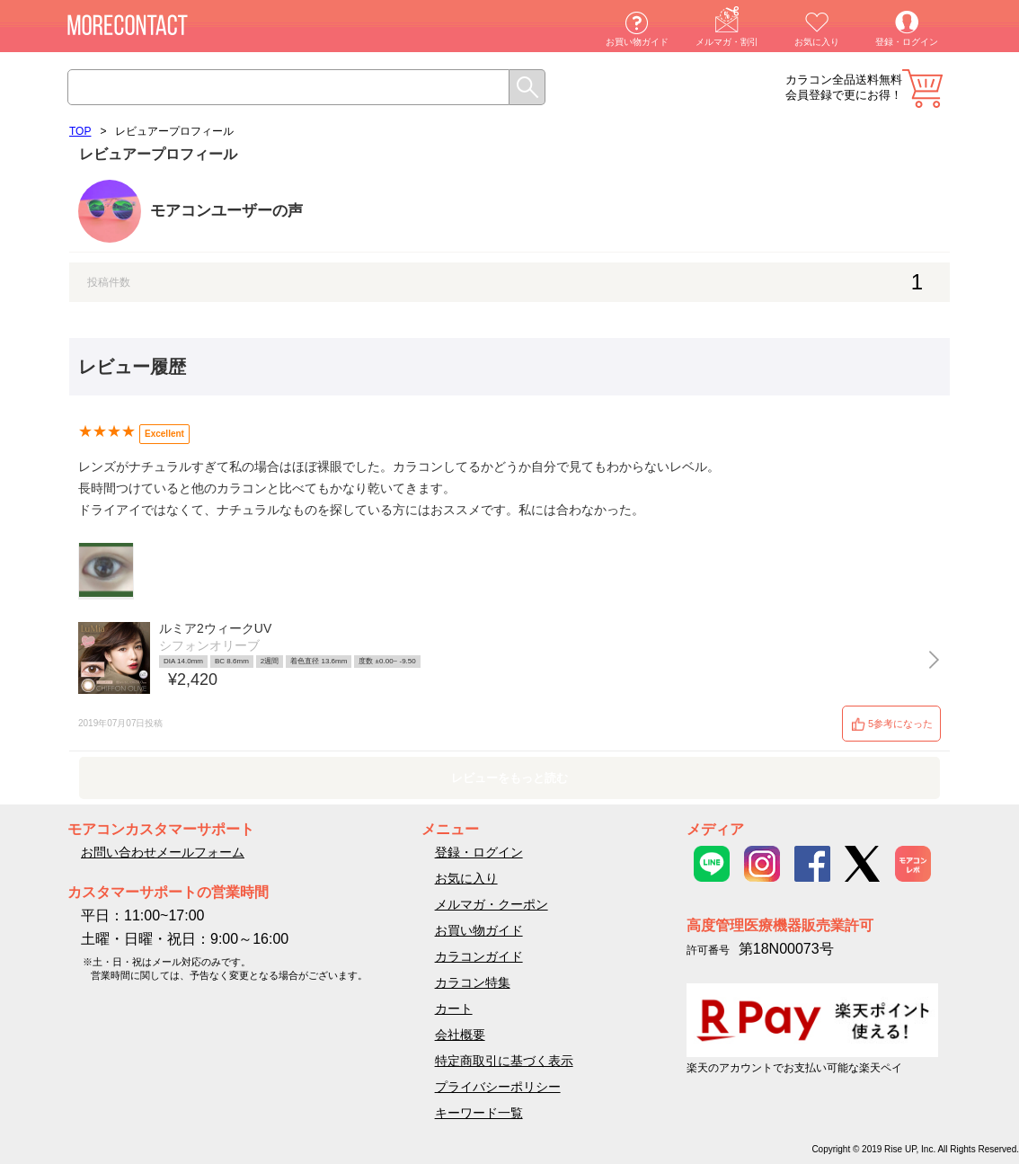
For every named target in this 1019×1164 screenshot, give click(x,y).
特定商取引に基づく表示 (504, 1060)
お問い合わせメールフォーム (162, 852)
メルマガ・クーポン (491, 904)
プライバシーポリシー (498, 1087)
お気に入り (816, 42)
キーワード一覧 (479, 1113)
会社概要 (460, 1034)
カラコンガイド (479, 956)
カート (922, 88)
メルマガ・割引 (727, 42)
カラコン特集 (472, 982)
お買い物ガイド (637, 42)
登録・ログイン (906, 42)
